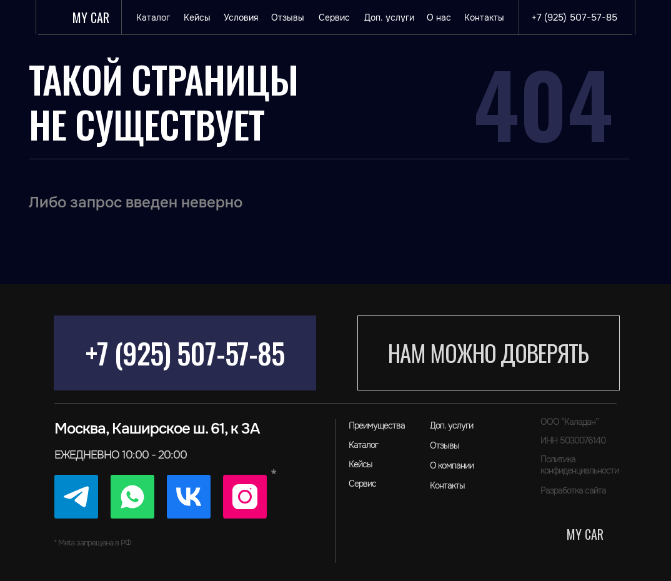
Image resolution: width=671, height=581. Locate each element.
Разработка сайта (573, 490)
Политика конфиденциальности (579, 465)
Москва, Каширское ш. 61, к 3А (157, 428)
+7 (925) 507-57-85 (185, 353)
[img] (76, 497)
